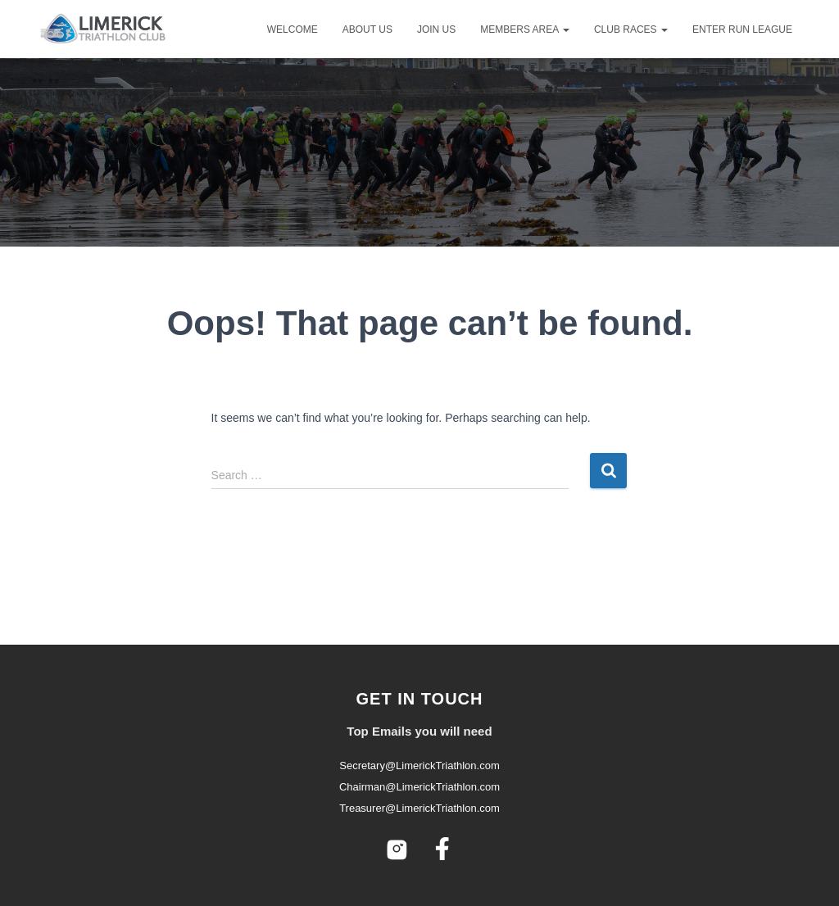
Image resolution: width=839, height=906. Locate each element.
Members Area (524, 29)
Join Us (436, 29)
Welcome (292, 29)
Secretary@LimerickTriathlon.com (419, 765)
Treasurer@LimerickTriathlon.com (419, 808)
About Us (367, 29)
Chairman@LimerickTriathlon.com (419, 787)
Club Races (631, 29)
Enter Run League (742, 29)
